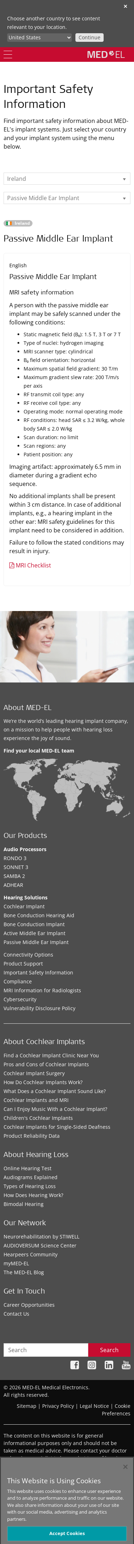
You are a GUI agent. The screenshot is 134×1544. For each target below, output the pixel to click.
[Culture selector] (39, 37)
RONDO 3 (15, 858)
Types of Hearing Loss (30, 1186)
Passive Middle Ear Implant (36, 942)
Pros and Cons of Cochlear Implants (46, 1064)
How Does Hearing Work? (33, 1195)
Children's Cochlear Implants (38, 1117)
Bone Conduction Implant (34, 924)
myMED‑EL (16, 1263)
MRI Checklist (33, 565)
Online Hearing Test (27, 1168)
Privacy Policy (58, 1405)
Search (109, 1350)
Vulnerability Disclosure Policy (39, 1008)
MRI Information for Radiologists (42, 990)
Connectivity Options (28, 954)
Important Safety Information (38, 972)
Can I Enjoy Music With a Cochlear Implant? (55, 1109)
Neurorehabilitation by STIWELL (41, 1236)
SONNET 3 (16, 867)
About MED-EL (27, 708)
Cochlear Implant (24, 906)
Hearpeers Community (31, 1254)
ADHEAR (13, 885)
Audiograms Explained (31, 1177)
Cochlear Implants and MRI (36, 1100)
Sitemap (26, 1405)
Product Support (23, 963)
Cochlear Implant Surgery (34, 1073)
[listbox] (67, 179)
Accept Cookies (67, 1536)
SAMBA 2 (14, 876)
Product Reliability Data (32, 1135)
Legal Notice (94, 1405)
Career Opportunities (29, 1304)
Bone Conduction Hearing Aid (39, 915)
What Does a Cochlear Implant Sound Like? (55, 1091)
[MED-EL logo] (106, 54)
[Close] (125, 1469)
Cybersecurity (20, 999)
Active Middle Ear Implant (34, 933)
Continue (89, 37)
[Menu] (8, 54)
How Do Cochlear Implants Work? (43, 1082)
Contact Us (16, 1313)
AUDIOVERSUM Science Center (40, 1245)
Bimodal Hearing (24, 1204)
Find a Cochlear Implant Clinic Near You (51, 1055)
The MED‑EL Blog (24, 1272)
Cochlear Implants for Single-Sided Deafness (57, 1126)
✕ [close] (125, 6)
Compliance (18, 981)
